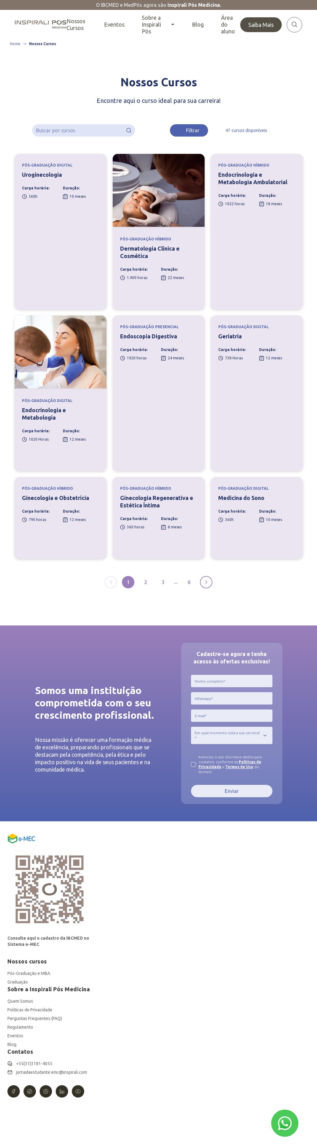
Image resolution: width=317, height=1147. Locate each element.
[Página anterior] (111, 582)
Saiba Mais (261, 25)
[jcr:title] (231, 681)
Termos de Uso (239, 767)
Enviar (232, 791)
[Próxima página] (206, 582)
